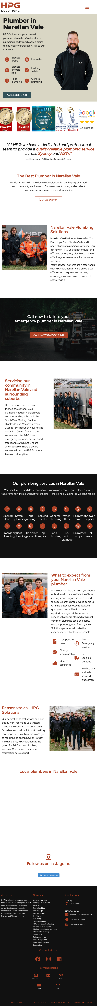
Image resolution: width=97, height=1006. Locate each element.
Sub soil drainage (67, 536)
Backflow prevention (33, 534)
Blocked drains (15, 59)
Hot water (36, 59)
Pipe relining (30, 517)
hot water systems (66, 264)
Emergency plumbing (10, 534)
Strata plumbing (20, 517)
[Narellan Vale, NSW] (48, 810)
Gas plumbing (55, 534)
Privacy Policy (40, 1002)
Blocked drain (8, 517)
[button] (87, 7)
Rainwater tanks (79, 517)
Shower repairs (90, 517)
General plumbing (36, 80)
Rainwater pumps (79, 534)
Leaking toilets (35, 70)
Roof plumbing (16, 80)
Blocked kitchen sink (15, 69)
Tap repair (42, 534)
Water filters (66, 517)
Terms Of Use (16, 1002)
